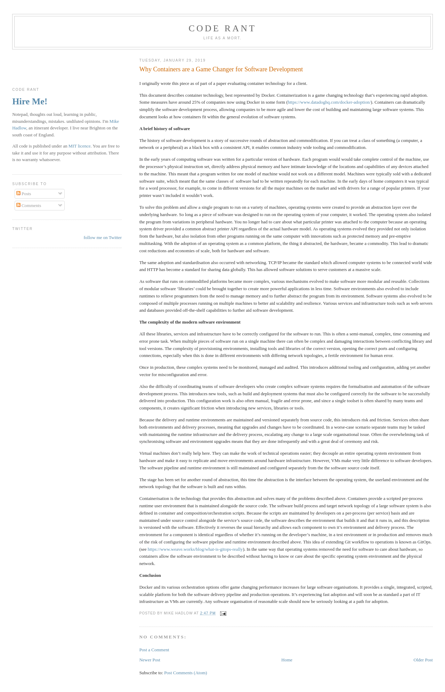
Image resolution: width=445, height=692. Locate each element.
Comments (28, 205)
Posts (23, 193)
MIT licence (79, 146)
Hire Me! (29, 101)
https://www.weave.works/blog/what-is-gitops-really (195, 549)
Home (286, 659)
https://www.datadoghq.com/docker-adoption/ (329, 102)
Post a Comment (154, 649)
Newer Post (149, 659)
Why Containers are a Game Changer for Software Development (221, 69)
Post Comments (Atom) (185, 672)
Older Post (423, 659)
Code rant (223, 28)
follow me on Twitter (102, 237)
